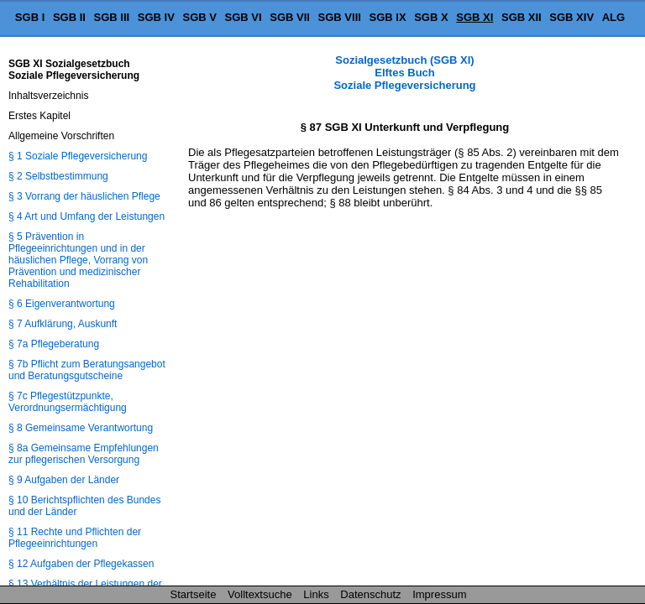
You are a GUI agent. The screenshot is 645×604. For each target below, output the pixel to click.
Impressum (439, 594)
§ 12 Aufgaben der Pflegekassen (81, 564)
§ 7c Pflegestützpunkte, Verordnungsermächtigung (67, 402)
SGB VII (290, 17)
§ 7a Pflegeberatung (53, 344)
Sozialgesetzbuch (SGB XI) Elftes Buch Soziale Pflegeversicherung (404, 72)
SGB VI (243, 17)
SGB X (431, 17)
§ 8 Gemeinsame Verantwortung (80, 428)
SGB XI (474, 17)
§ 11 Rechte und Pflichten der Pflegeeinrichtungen (74, 537)
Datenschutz (370, 594)
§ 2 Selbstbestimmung (58, 176)
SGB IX (388, 17)
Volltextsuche (260, 594)
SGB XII (521, 17)
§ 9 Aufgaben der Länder (63, 480)
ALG (613, 17)
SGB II (69, 17)
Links (315, 594)
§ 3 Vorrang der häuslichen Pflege (84, 196)
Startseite (193, 594)
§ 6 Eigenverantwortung (61, 304)
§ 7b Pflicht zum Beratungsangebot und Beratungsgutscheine (86, 370)
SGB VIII (339, 17)
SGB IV (156, 17)
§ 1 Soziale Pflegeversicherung (77, 156)
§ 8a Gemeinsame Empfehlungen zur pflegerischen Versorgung (83, 454)
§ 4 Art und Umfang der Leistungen (86, 216)
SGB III (112, 17)
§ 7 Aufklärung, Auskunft (62, 324)
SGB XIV (571, 17)
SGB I (30, 17)
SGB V (199, 17)
